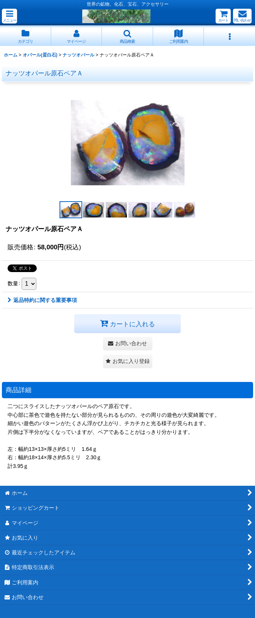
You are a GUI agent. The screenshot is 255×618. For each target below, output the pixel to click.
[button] (9, 16)
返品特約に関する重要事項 (42, 300)
